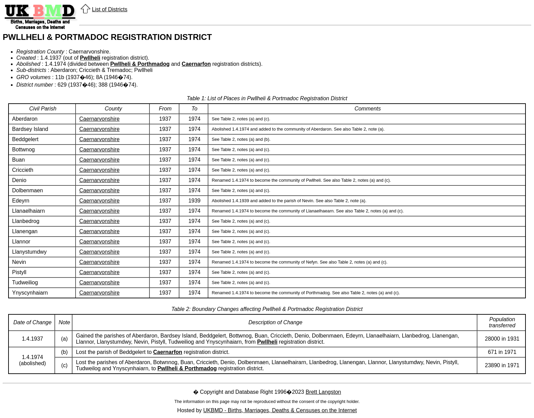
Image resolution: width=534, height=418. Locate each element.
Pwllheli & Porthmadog (140, 64)
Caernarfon (196, 64)
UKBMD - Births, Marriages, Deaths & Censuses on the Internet (280, 410)
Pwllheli (90, 58)
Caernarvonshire (99, 119)
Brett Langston (323, 392)
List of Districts (109, 9)
